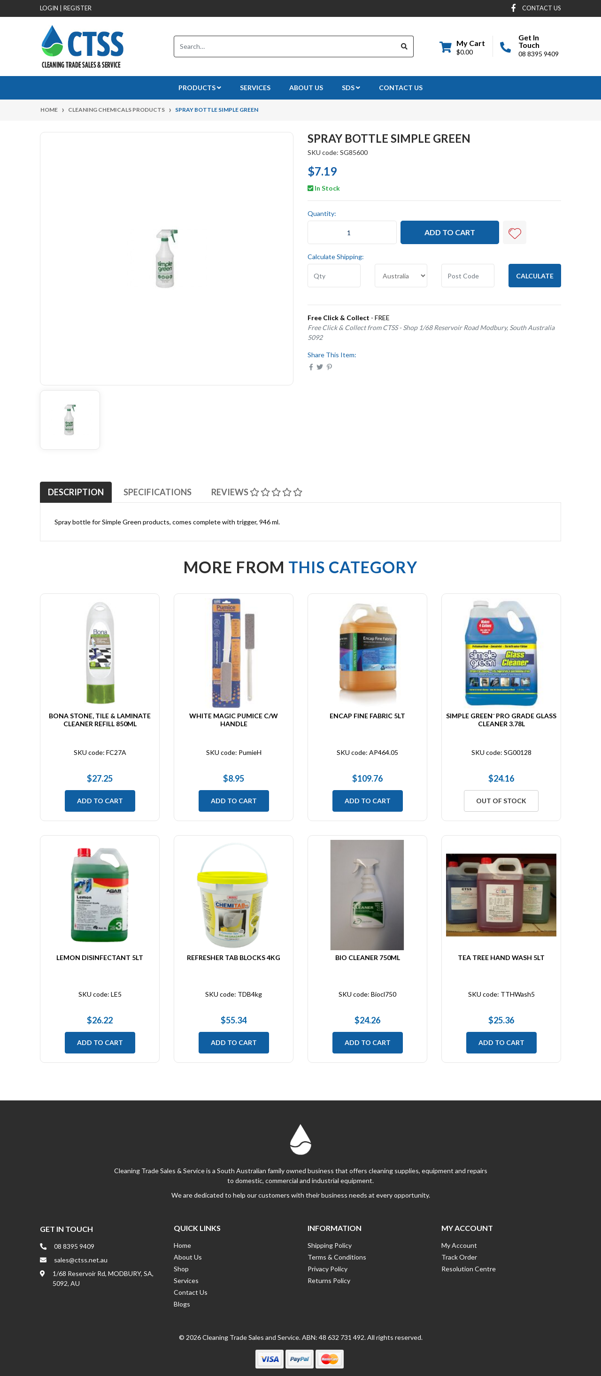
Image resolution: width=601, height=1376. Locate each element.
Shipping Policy (330, 1245)
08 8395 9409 (538, 54)
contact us (541, 8)
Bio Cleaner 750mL (367, 957)
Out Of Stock (501, 801)
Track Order (459, 1257)
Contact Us (401, 88)
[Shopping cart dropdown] (462, 46)
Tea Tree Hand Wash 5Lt (501, 957)
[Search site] (404, 46)
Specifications (157, 492)
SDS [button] (351, 88)
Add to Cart (449, 232)
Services (255, 88)
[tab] (76, 492)
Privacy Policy (327, 1269)
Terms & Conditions (337, 1257)
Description (76, 492)
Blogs (182, 1304)
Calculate (535, 276)
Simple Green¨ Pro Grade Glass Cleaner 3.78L (501, 720)
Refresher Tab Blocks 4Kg (233, 957)
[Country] (401, 275)
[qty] (334, 275)
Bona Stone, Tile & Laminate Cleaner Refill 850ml (100, 720)
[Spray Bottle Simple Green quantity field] (352, 232)
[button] (514, 232)
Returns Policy (329, 1280)
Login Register (66, 8)
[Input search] (285, 46)
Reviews (256, 492)
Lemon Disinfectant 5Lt (99, 957)
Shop (181, 1269)
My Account (459, 1245)
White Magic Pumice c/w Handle (233, 720)
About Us (306, 88)
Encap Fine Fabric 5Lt (367, 716)
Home (182, 1245)
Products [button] (199, 88)
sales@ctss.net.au (81, 1260)
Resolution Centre (468, 1269)
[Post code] (467, 275)
